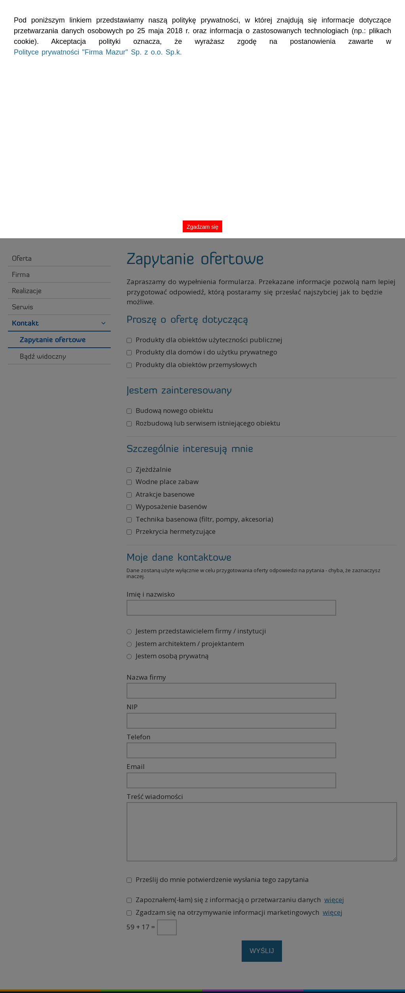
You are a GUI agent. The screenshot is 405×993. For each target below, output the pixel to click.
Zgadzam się (372, 25)
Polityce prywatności (92, 56)
